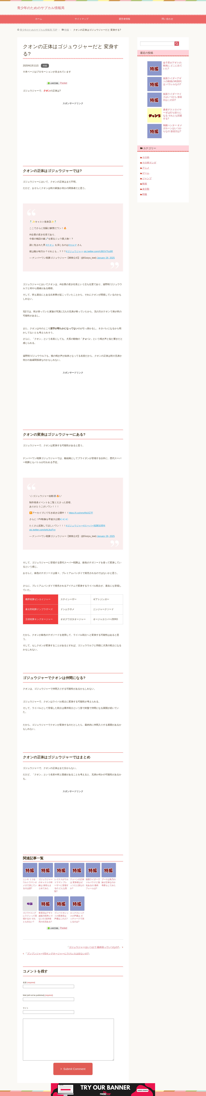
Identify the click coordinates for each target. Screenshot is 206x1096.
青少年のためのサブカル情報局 (53, 8)
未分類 (145, 190)
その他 (145, 158)
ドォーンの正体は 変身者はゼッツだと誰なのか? (77, 882)
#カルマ (73, 246)
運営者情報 (124, 20)
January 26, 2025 (106, 259)
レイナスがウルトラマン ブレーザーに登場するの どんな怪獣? (61, 884)
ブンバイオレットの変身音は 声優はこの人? (61, 911)
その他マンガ (149, 163)
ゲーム (145, 174)
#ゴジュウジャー (74, 252)
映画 (144, 184)
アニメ (145, 169)
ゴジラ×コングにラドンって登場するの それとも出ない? (30, 913)
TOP (38, 31)
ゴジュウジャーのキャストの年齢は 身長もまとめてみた (45, 884)
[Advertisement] (73, 126)
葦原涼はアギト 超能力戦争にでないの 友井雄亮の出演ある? (46, 913)
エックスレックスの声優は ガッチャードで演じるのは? (77, 913)
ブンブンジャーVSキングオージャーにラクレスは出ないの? (58, 948)
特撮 (45, 67)
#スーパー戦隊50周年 (94, 526)
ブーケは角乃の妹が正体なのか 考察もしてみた (109, 882)
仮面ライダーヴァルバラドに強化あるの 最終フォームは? (93, 884)
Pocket (63, 84)
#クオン (50, 246)
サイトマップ (81, 20)
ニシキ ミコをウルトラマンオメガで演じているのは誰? (30, 884)
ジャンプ (146, 179)
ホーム (38, 20)
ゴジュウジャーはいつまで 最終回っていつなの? (94, 942)
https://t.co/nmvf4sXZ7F (81, 514)
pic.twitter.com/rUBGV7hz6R (98, 252)
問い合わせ (167, 20)
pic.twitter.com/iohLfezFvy (42, 531)
